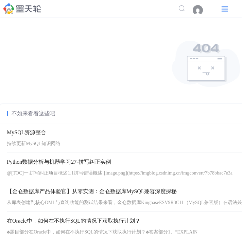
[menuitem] (201, 10)
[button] (224, 8)
